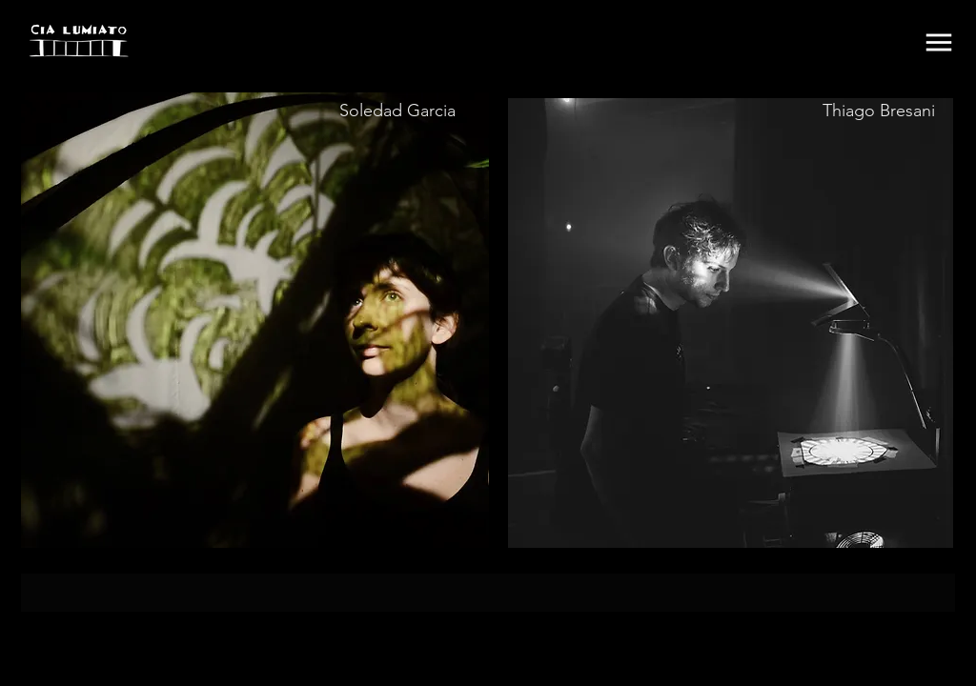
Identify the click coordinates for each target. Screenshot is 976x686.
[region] (255, 320)
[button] (939, 43)
